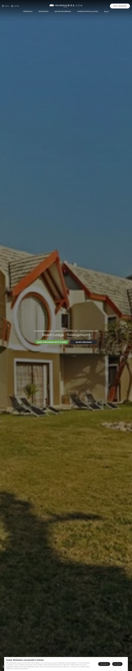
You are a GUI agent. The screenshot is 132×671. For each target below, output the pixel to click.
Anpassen (117, 664)
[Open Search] (15, 6)
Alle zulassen (104, 664)
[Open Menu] (5, 6)
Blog (106, 11)
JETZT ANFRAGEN (120, 6)
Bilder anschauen (84, 342)
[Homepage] (3, 667)
